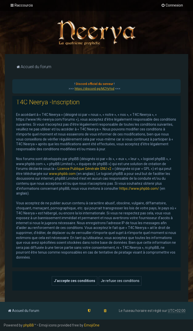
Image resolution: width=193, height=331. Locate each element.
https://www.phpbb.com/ (139, 188)
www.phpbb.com (62, 174)
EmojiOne (92, 325)
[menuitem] (172, 5)
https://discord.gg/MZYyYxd (94, 88)
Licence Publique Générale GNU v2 (84, 169)
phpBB (28, 325)
